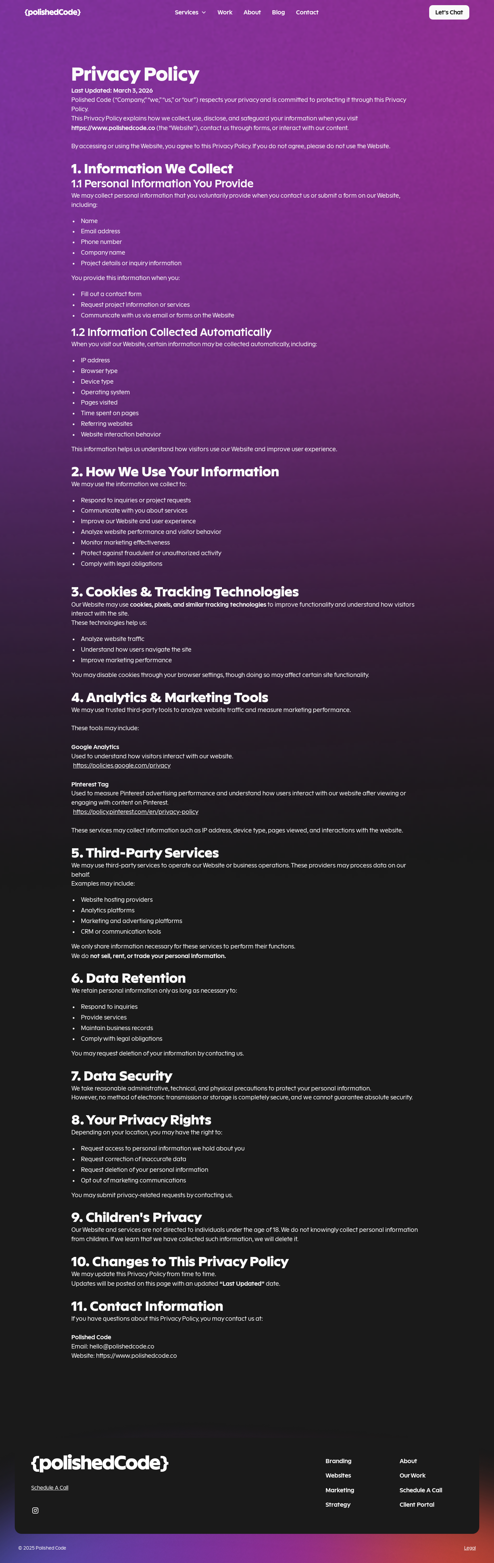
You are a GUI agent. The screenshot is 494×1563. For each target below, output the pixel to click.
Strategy (338, 1505)
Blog (278, 12)
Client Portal (417, 1505)
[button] (190, 12)
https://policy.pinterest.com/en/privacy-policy (135, 812)
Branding (339, 1461)
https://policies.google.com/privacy (121, 766)
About (252, 12)
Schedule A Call (49, 1488)
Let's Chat (449, 12)
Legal (470, 1548)
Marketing (340, 1490)
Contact (307, 12)
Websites (338, 1476)
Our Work (413, 1476)
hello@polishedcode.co (122, 1347)
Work (225, 12)
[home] (71, 12)
